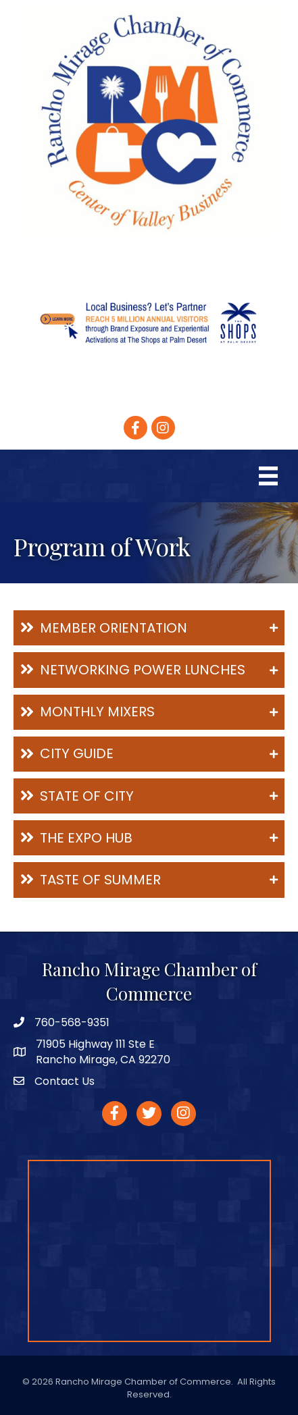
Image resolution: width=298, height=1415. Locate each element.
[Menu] (268, 476)
